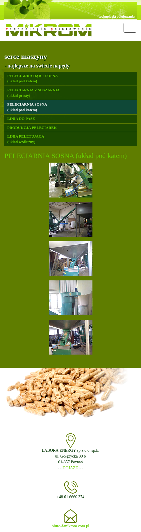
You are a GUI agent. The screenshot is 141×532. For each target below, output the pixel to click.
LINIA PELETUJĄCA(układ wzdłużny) (25, 139)
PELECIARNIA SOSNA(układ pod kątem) (27, 107)
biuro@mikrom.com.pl (70, 526)
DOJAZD (70, 468)
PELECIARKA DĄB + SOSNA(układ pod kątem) (32, 78)
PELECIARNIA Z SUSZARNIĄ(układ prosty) (33, 93)
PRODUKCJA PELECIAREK (32, 127)
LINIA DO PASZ (21, 118)
